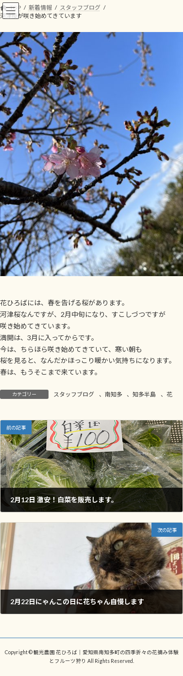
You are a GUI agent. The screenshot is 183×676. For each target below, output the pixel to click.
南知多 (113, 394)
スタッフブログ (73, 394)
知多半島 (144, 394)
